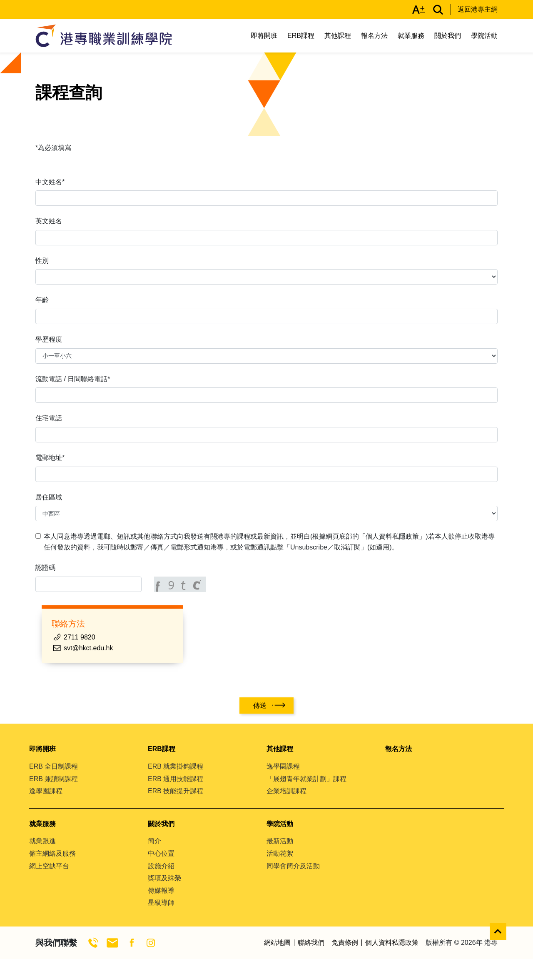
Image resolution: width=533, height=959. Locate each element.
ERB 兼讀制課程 (53, 778)
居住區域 (48, 497)
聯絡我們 (311, 942)
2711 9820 (79, 637)
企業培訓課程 (286, 790)
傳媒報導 (161, 890)
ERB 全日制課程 (53, 766)
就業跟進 (42, 840)
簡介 (154, 840)
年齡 (42, 299)
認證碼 (45, 567)
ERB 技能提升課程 (175, 790)
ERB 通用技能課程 (175, 778)
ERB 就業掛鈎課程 (175, 766)
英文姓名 (48, 221)
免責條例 (344, 942)
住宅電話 (48, 418)
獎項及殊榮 (164, 878)
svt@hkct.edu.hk (88, 648)
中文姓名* (50, 181)
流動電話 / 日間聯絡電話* (72, 378)
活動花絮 (279, 853)
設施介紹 (161, 865)
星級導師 (161, 902)
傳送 (259, 705)
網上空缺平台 (49, 865)
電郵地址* (50, 457)
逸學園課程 (45, 790)
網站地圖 (277, 942)
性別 (42, 260)
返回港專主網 (478, 9)
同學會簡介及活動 (293, 865)
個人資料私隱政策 (391, 942)
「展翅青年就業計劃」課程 (306, 778)
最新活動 (279, 840)
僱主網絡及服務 (52, 853)
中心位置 (161, 853)
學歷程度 (48, 339)
